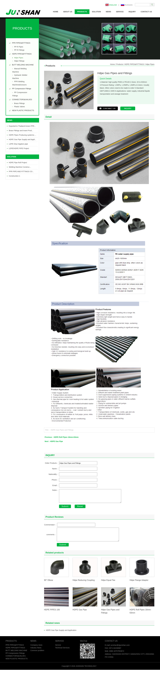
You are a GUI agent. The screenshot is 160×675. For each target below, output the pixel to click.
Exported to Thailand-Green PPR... (22, 126)
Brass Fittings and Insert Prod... (21, 131)
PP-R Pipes (18, 47)
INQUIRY (132, 12)
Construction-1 (14, 176)
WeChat (83, 646)
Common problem (37, 656)
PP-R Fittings (19, 50)
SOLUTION (96, 12)
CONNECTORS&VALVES (22, 100)
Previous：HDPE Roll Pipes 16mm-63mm (62, 437)
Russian (126, 5)
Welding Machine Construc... (20, 167)
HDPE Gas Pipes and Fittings (62, 430)
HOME (55, 12)
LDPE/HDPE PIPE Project (19, 148)
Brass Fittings (19, 103)
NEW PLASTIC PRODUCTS (23, 110)
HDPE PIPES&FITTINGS (22, 54)
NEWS (108, 12)
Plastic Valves (19, 107)
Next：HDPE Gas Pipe (54, 441)
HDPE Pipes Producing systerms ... (22, 135)
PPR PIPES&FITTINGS (21, 43)
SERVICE (120, 12)
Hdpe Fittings (19, 61)
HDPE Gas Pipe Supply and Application (61, 635)
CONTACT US (146, 12)
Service (58, 650)
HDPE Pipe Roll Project (18, 163)
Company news (36, 650)
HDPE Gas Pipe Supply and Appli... (22, 139)
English (111, 5)
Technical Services (62, 653)
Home (112, 64)
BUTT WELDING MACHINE (23, 65)
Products (119, 64)
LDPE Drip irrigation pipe (18, 144)
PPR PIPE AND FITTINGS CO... (21, 171)
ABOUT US (67, 12)
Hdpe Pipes (18, 58)
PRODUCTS (82, 12)
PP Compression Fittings (21, 89)
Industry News (35, 653)
